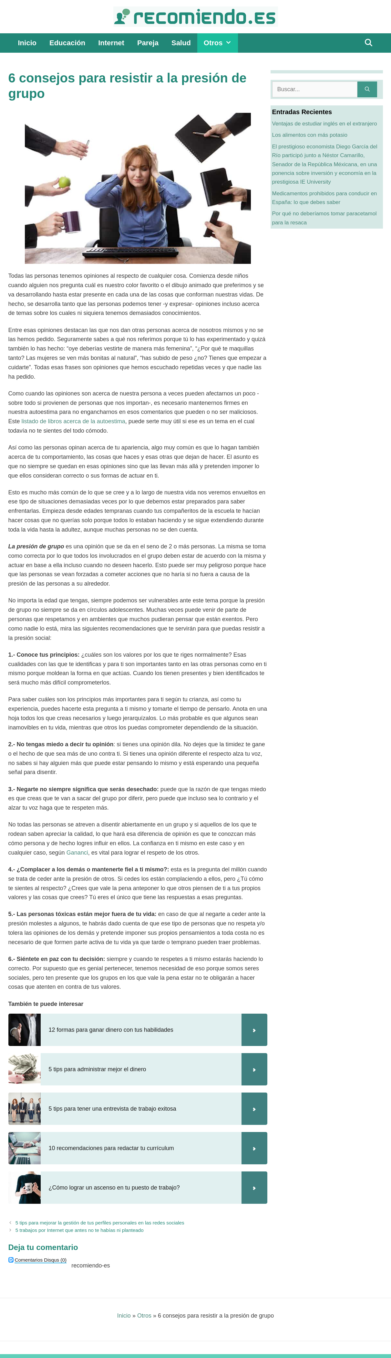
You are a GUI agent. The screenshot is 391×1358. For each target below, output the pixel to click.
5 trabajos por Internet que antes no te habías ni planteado (79, 1230)
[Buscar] (367, 89)
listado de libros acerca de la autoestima (73, 421)
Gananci (77, 852)
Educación (67, 43)
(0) (41, 1260)
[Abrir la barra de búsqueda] (368, 43)
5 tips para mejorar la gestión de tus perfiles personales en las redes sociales (99, 1222)
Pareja (148, 43)
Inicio (27, 43)
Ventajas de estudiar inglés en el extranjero (324, 124)
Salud (181, 43)
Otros (221, 43)
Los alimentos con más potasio (309, 135)
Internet (111, 43)
